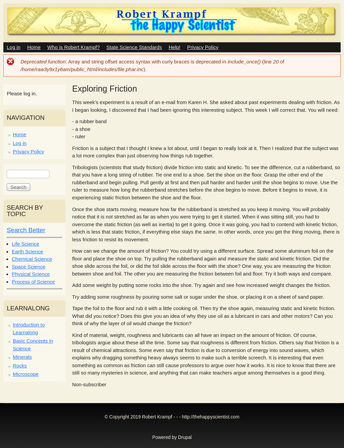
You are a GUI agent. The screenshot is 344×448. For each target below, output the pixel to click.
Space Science (28, 266)
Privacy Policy (202, 47)
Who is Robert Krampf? (73, 47)
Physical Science (31, 274)
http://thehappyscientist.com (211, 416)
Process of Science (33, 282)
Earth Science (27, 251)
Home (34, 47)
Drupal (185, 437)
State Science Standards (134, 47)
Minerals (22, 357)
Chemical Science (32, 259)
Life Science (25, 244)
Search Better (26, 230)
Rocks (20, 365)
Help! (174, 47)
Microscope (26, 374)
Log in (13, 47)
